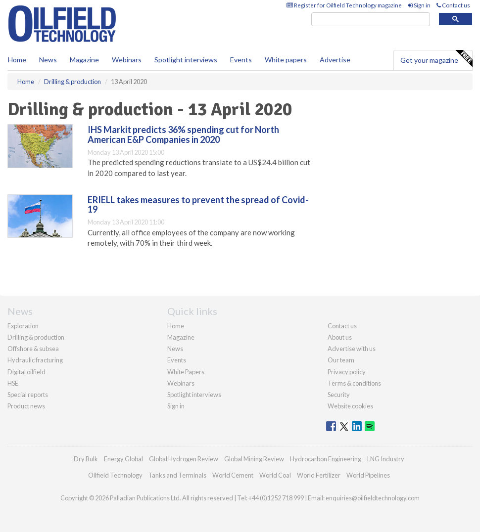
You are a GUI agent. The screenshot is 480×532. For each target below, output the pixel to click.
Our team (341, 360)
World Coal (275, 475)
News (175, 349)
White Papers (185, 372)
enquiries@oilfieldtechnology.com (373, 498)
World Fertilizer (318, 475)
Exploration (23, 326)
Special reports (27, 395)
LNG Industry (385, 459)
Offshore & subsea (33, 349)
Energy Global (123, 459)
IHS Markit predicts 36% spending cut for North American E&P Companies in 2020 (183, 134)
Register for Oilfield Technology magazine (344, 5)
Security (339, 395)
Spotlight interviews (185, 59)
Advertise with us (352, 349)
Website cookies (350, 406)
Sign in (419, 5)
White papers (286, 59)
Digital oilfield (26, 372)
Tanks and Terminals (177, 475)
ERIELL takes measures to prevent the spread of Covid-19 (198, 204)
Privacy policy (347, 372)
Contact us (453, 5)
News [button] (48, 59)
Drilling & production (35, 337)
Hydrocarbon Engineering (325, 459)
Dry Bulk (86, 459)
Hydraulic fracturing (35, 360)
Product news (26, 406)
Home (17, 59)
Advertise (335, 59)
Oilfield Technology (115, 475)
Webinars (127, 59)
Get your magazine (436, 58)
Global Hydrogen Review (183, 459)
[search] (370, 19)
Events (241, 59)
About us (340, 337)
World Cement (232, 475)
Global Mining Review (254, 459)
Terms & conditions (354, 383)
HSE (12, 383)
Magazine (84, 59)
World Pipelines (368, 475)
